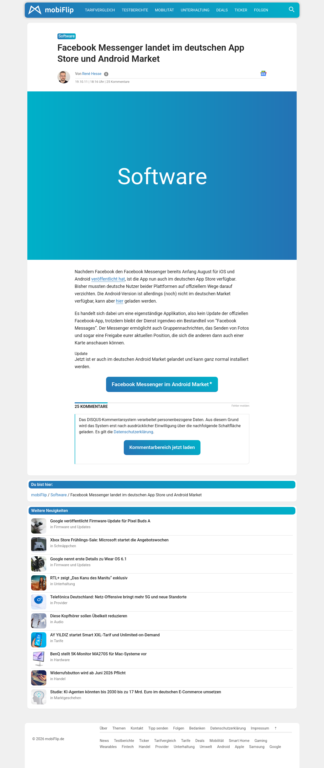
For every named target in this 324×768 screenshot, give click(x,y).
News (104, 741)
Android (223, 747)
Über (103, 728)
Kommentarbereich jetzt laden (162, 447)
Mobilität (164, 10)
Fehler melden (240, 405)
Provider (162, 747)
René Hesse (92, 74)
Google (275, 747)
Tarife (185, 741)
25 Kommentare (117, 82)
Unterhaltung (195, 10)
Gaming (261, 741)
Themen (119, 728)
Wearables (108, 747)
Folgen (261, 10)
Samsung (256, 747)
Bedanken (197, 728)
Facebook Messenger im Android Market (160, 384)
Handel (144, 747)
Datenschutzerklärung (133, 431)
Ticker (241, 10)
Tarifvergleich (100, 10)
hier (119, 301)
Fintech (128, 747)
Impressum (260, 728)
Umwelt (206, 747)
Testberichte (135, 10)
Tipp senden (158, 728)
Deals (222, 10)
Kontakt (137, 728)
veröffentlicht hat (108, 279)
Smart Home (239, 741)
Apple (239, 747)
